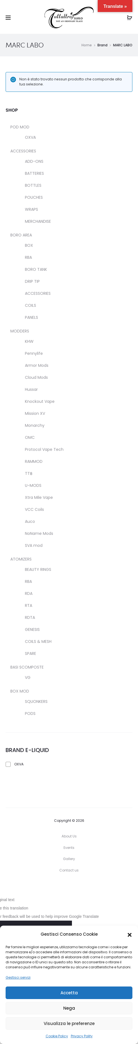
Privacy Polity (82, 1036)
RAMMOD (34, 461)
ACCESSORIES (23, 151)
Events (69, 847)
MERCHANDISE (38, 221)
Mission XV (35, 413)
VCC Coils (34, 509)
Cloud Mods (36, 377)
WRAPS (31, 209)
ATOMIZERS (21, 559)
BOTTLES (33, 185)
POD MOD (19, 127)
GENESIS (32, 629)
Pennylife (34, 353)
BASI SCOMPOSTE (27, 667)
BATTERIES (34, 173)
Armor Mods (36, 365)
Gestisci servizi (18, 977)
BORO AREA (21, 235)
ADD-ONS (34, 161)
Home (86, 45)
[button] (129, 934)
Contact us (69, 870)
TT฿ (28, 473)
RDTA (30, 617)
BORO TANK (36, 269)
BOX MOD (19, 691)
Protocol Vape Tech (44, 449)
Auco (30, 521)
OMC (30, 437)
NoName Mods (39, 533)
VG (28, 677)
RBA (28, 257)
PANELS (31, 317)
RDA (28, 593)
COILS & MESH (38, 641)
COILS (30, 305)
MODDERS (19, 331)
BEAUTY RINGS (38, 569)
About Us (69, 836)
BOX (29, 245)
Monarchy (35, 425)
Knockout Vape (40, 401)
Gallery (69, 858)
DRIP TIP (32, 281)
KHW (29, 341)
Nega (69, 1008)
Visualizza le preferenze (69, 1023)
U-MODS (33, 485)
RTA (28, 605)
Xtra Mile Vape (39, 497)
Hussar (31, 389)
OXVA (30, 137)
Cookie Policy (57, 1036)
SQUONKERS (36, 701)
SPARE (30, 653)
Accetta (69, 993)
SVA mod (34, 545)
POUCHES (34, 197)
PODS (30, 713)
